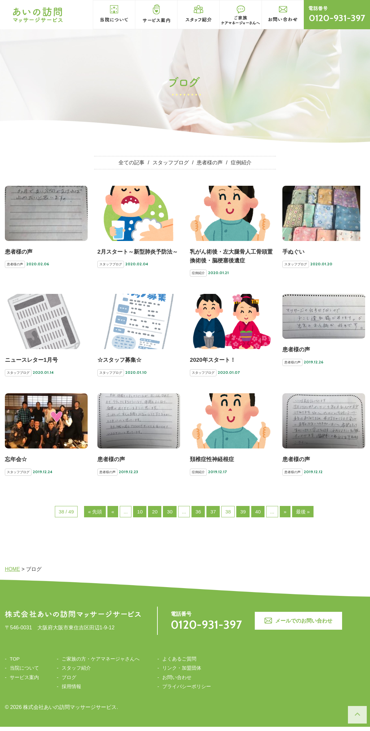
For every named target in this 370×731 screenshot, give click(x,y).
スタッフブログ (171, 163)
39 (244, 515)
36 (199, 515)
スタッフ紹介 (76, 672)
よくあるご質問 (179, 663)
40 (259, 515)
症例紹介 (241, 163)
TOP (15, 663)
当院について (24, 672)
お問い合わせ (176, 681)
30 (170, 515)
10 (139, 515)
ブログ (69, 681)
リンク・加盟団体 (181, 672)
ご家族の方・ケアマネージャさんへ (101, 663)
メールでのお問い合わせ (301, 625)
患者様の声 (210, 163)
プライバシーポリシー (186, 690)
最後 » (305, 515)
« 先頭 (93, 515)
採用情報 (71, 690)
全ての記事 (131, 163)
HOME (12, 573)
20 (154, 515)
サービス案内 (24, 681)
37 (214, 515)
